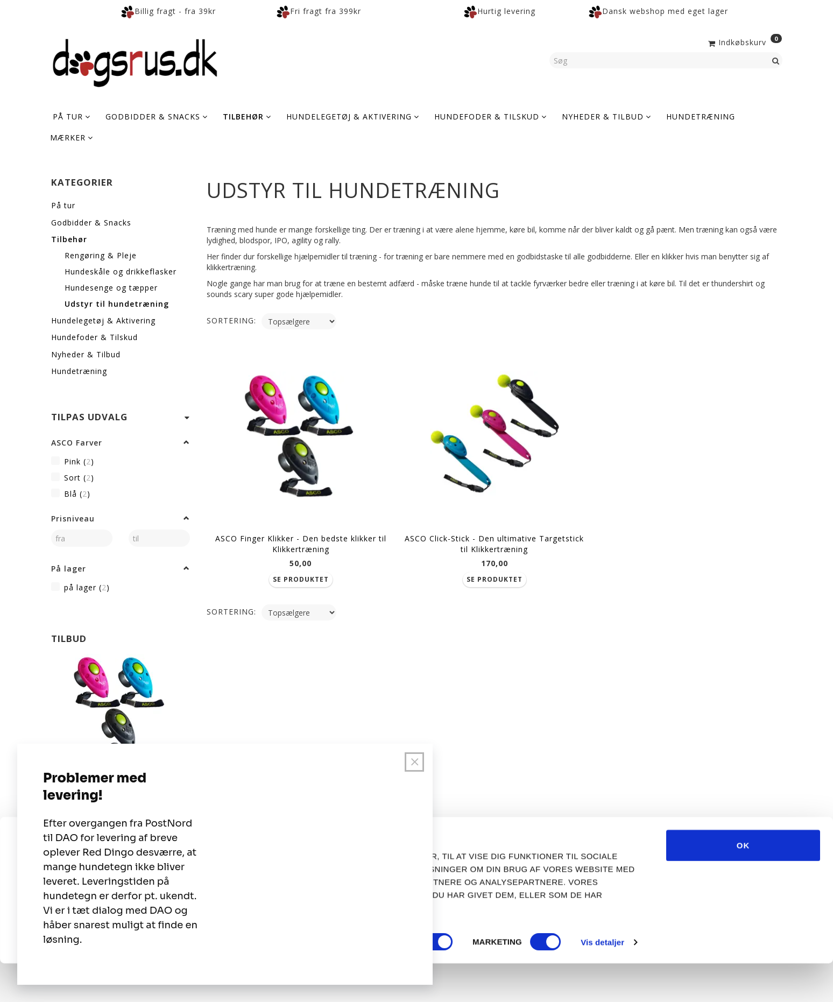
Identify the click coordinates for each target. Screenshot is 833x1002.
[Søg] (776, 60)
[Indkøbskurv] (744, 41)
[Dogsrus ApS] (135, 61)
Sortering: (231, 320)
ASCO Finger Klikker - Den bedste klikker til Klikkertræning (300, 539)
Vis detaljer (602, 980)
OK (743, 883)
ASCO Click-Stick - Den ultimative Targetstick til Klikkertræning (494, 539)
